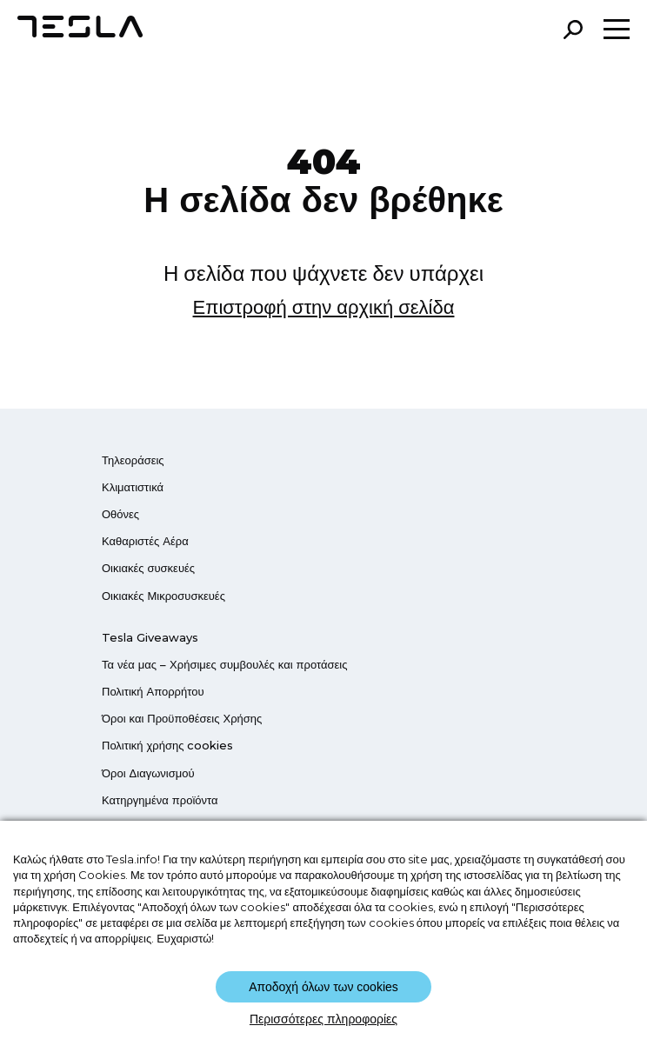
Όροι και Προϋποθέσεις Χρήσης (182, 718)
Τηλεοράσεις (133, 460)
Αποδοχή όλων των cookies (323, 987)
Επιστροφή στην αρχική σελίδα (324, 307)
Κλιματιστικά (132, 487)
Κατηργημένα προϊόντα (160, 800)
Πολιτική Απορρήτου (153, 691)
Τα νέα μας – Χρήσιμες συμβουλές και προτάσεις (224, 664)
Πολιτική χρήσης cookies (167, 745)
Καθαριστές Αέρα (145, 541)
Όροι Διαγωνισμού (148, 773)
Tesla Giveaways (150, 637)
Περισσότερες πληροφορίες (323, 1019)
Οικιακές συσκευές (148, 568)
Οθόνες (120, 514)
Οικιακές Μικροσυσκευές (163, 596)
